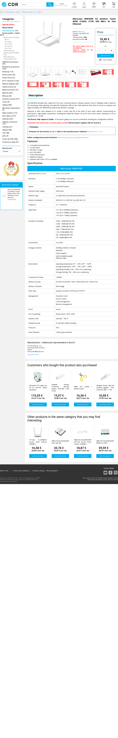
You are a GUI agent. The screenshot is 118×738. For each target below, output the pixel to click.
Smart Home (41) (8, 78)
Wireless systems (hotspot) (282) (11, 54)
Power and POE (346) (10, 139)
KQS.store (14, 481)
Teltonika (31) (7, 127)
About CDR (4, 471)
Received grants (52, 471)
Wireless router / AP (29, 12)
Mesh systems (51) (9, 57)
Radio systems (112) (9, 113)
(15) (10, 31)
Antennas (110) (7, 72)
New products (7, 28)
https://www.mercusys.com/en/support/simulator (73, 137)
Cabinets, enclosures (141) (9, 123)
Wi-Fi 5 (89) (8, 42)
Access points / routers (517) (10, 34)
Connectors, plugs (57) (10, 142)
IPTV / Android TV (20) (10, 81)
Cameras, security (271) (11, 99)
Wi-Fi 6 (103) (8, 44)
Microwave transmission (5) (11, 109)
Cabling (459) (7, 105)
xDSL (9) (5, 136)
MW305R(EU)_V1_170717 (95, 132)
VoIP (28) (5, 133)
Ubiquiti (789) (7, 130)
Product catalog (38, 471)
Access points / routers (12, 12)
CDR (1, 12)
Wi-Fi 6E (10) (8, 46)
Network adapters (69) (10, 84)
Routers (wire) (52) (9, 51)
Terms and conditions (21, 471)
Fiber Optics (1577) (9, 116)
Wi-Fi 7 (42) (8, 48)
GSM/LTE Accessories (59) (10, 63)
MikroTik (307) (7, 93)
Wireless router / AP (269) (11, 37)
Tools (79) (6, 102)
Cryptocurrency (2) (9, 87)
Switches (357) (7, 119)
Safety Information (33, 354)
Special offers (8, 25)
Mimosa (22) (6, 96)
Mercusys (80, 31)
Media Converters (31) (10, 90)
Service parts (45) (8, 75)
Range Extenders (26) (10, 59)
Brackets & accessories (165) (10, 68)
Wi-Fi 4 (40, 12)
